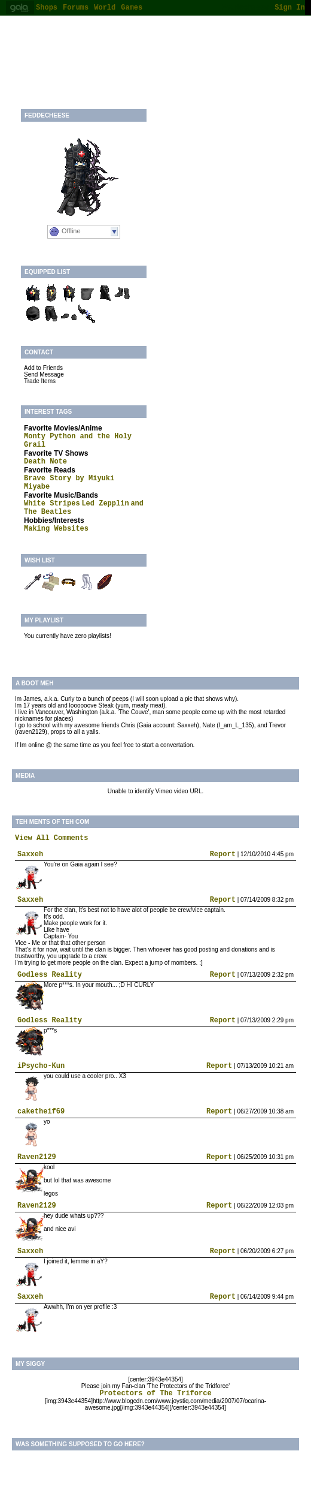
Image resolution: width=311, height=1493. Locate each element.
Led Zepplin (105, 503)
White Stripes (52, 503)
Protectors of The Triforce (155, 1393)
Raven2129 (36, 1157)
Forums (76, 8)
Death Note (45, 461)
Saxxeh (30, 854)
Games (131, 8)
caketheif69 (41, 1111)
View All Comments (51, 838)
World (104, 8)
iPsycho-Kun (41, 1066)
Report (223, 854)
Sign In (289, 8)
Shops (46, 8)
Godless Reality (49, 975)
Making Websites (56, 529)
